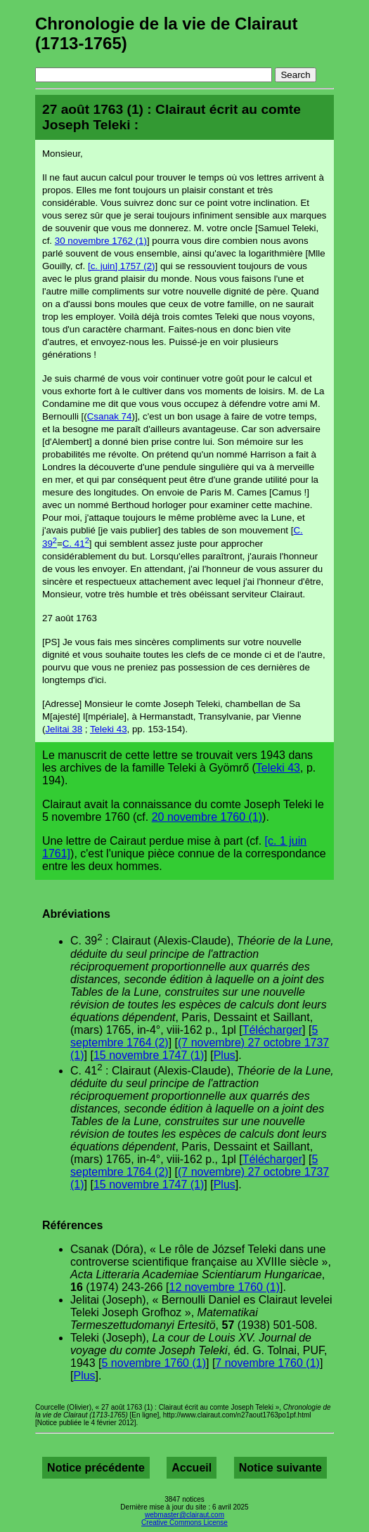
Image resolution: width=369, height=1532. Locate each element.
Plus (224, 1055)
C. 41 (76, 543)
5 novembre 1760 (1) (153, 1363)
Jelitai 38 (63, 729)
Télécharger (272, 1030)
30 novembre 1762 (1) (101, 240)
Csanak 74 (109, 416)
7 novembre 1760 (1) (267, 1363)
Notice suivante (280, 1468)
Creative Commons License (184, 1522)
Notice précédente (96, 1468)
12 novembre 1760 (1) (224, 1287)
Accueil (191, 1468)
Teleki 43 (108, 729)
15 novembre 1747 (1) (148, 1055)
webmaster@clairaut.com (184, 1515)
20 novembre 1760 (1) (207, 817)
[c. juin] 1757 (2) (121, 266)
